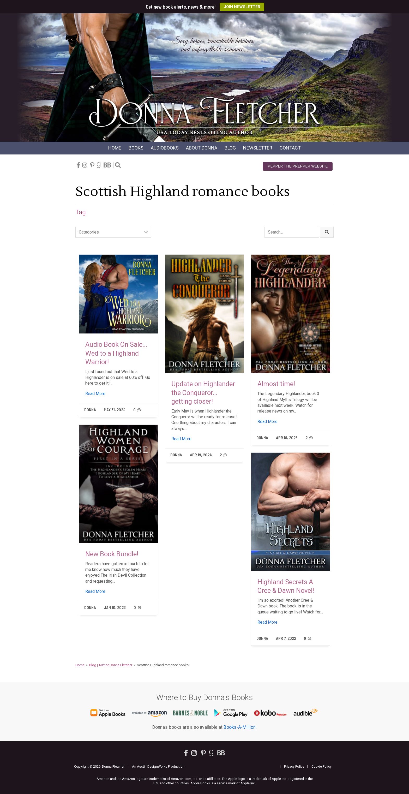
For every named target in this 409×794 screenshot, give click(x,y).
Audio (165, 148)
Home (114, 148)
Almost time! (276, 384)
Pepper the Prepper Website (298, 166)
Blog (230, 148)
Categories (89, 232)
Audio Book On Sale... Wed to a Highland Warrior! (116, 353)
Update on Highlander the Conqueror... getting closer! (203, 392)
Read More (95, 393)
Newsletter (257, 148)
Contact (290, 148)
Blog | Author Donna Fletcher (110, 665)
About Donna (201, 148)
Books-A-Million (240, 727)
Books (136, 148)
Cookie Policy (321, 766)
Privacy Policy (294, 766)
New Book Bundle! (111, 554)
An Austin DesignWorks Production (158, 766)
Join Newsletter (242, 6)
